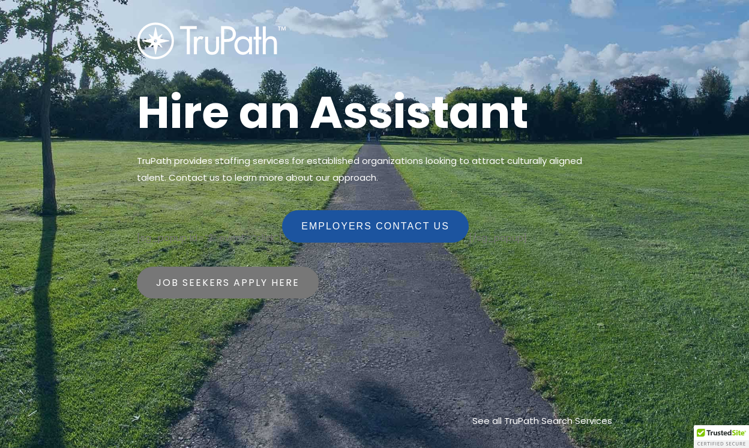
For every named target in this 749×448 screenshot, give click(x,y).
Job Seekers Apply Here (227, 282)
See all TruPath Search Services (542, 420)
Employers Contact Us (375, 226)
